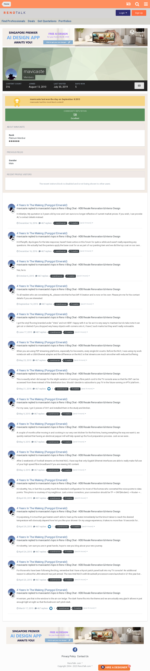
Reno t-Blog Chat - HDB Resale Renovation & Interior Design (89, 208)
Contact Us (83, 656)
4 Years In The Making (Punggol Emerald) (42, 205)
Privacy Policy (69, 656)
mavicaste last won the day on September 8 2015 (55, 99)
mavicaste (22, 208)
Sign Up (139, 13)
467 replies (45, 223)
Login (123, 13)
